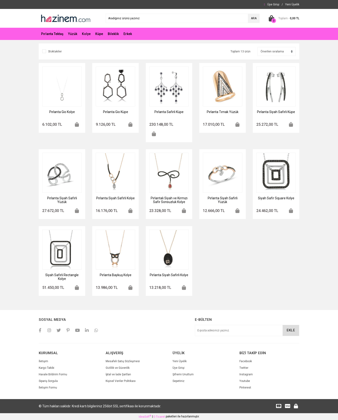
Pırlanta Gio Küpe (115, 112)
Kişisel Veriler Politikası (121, 381)
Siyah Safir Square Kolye (276, 198)
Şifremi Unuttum (183, 374)
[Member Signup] (292, 4)
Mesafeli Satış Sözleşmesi (123, 361)
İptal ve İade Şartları (118, 374)
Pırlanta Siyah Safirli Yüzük (62, 200)
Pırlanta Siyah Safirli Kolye (115, 198)
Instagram (246, 374)
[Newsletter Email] (247, 330)
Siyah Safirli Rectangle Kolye (62, 277)
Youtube (244, 381)
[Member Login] (273, 4)
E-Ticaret (159, 416)
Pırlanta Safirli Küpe (169, 112)
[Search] (183, 18)
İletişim (43, 361)
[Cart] (283, 18)
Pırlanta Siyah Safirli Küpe (276, 112)
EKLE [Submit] (291, 330)
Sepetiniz (178, 381)
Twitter (243, 367)
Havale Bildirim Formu (53, 374)
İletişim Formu (48, 387)
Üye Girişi (178, 367)
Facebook (245, 361)
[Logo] (65, 18)
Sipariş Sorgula (48, 381)
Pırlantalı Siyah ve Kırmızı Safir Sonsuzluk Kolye (169, 200)
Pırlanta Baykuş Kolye (115, 275)
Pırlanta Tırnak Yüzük (222, 112)
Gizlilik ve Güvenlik (118, 367)
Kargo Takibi (46, 367)
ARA (254, 18)
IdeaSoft (145, 416)
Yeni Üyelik (180, 361)
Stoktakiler (55, 51)
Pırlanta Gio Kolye (62, 112)
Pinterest (245, 387)
